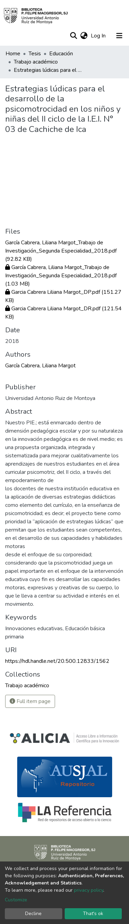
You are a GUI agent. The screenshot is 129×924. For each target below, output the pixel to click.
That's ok (93, 913)
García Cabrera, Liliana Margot (40, 365)
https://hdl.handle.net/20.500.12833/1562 (57, 661)
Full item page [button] (30, 701)
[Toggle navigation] (119, 36)
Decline (33, 913)
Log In (99, 36)
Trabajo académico (36, 62)
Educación (61, 53)
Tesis (35, 53)
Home (13, 53)
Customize (16, 900)
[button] (83, 36)
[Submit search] (73, 35)
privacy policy (88, 890)
